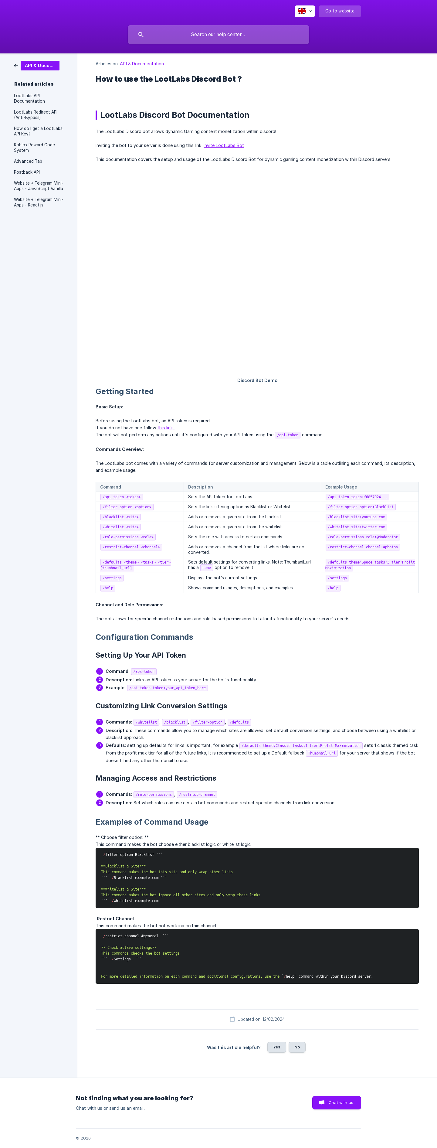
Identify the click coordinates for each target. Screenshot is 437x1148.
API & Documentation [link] (142, 63)
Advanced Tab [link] (28, 161)
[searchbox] (218, 34)
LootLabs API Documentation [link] (29, 98)
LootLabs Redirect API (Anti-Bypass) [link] (35, 115)
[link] (36, 65)
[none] (305, 11)
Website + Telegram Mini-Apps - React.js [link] (38, 202)
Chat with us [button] (341, 1102)
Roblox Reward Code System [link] (34, 147)
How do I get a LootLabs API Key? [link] (38, 131)
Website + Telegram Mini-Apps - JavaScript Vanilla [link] (38, 186)
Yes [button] (276, 1046)
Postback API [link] (27, 172)
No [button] (297, 1046)
